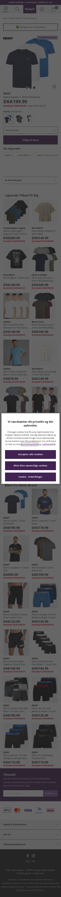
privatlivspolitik (29, 444)
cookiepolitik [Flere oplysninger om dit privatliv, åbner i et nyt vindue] (49, 444)
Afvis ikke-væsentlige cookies (30, 465)
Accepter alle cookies (30, 454)
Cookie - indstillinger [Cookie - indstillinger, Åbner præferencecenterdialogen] (30, 476)
